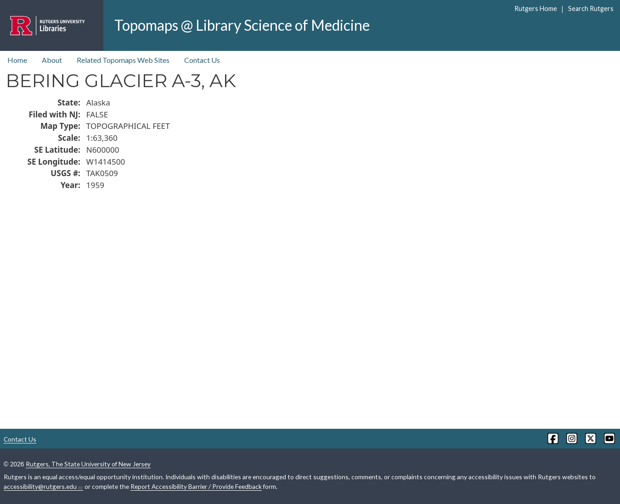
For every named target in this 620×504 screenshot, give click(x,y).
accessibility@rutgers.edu (43, 486)
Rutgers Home (535, 8)
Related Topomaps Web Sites (123, 59)
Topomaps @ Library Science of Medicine (242, 25)
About (52, 59)
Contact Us (202, 59)
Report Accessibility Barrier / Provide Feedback (196, 486)
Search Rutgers (591, 8)
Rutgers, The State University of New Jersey (88, 464)
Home (17, 59)
